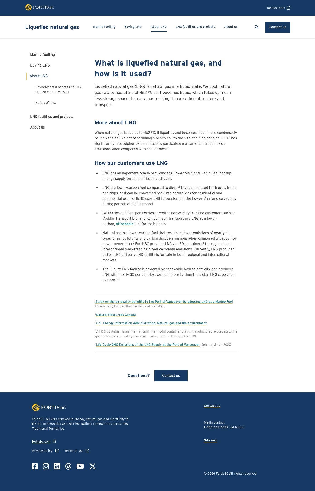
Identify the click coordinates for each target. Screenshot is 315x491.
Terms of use (74, 451)
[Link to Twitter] (92, 466)
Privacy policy (42, 451)
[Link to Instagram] (46, 466)
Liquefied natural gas (52, 27)
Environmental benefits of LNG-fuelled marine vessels (59, 89)
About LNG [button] (159, 27)
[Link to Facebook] (35, 466)
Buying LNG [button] (133, 27)
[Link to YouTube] (80, 466)
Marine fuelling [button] (104, 27)
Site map (210, 440)
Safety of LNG (46, 103)
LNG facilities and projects (195, 27)
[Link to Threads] (68, 466)
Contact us (277, 27)
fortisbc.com (276, 8)
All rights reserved (243, 473)
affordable (124, 224)
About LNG (39, 76)
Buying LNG (40, 65)
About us (37, 127)
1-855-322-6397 (216, 427)
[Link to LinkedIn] (57, 466)
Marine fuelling (42, 54)
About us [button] (231, 27)
